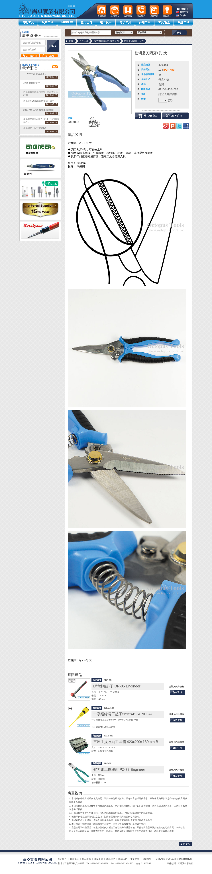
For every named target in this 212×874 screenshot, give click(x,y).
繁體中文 (182, 12)
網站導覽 (147, 859)
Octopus (73, 122)
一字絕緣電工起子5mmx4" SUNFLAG (123, 714)
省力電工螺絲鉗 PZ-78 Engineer (119, 769)
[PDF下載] (169, 69)
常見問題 (135, 859)
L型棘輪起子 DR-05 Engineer (116, 686)
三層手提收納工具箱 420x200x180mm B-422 (129, 742)
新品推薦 (86, 859)
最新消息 (74, 859)
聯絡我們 (110, 859)
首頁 (71, 41)
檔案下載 (98, 859)
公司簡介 (62, 859)
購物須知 (122, 859)
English (181, 15)
